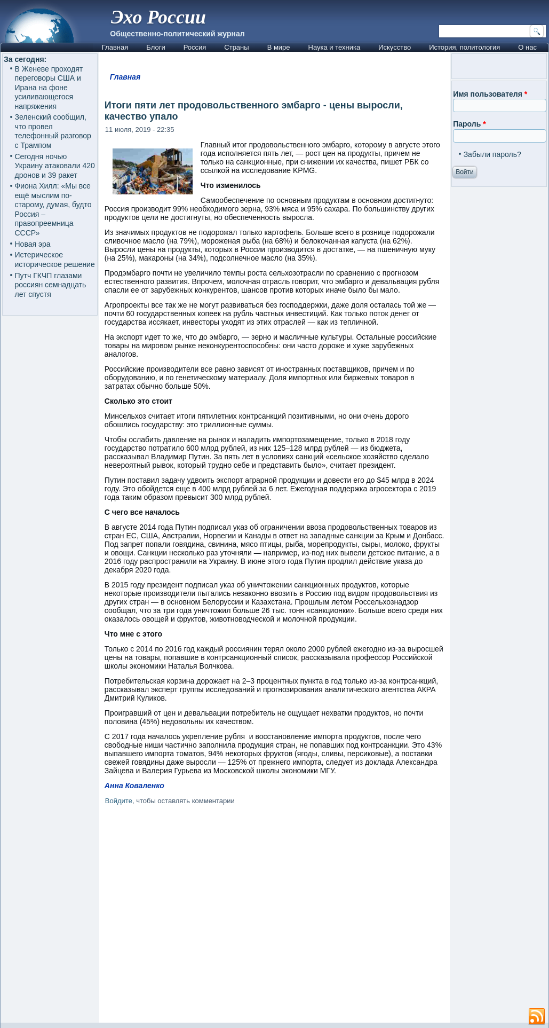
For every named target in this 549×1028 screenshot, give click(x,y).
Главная (115, 47)
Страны (236, 47)
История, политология (464, 47)
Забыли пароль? (492, 154)
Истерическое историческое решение (55, 259)
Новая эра (33, 244)
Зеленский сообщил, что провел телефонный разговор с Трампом (53, 131)
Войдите (118, 801)
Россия (195, 47)
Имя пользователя (490, 94)
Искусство (394, 47)
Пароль (469, 124)
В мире (278, 47)
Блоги (155, 47)
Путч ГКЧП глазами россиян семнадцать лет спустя (50, 285)
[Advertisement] (274, 916)
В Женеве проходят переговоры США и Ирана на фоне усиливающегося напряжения (49, 88)
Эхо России (158, 17)
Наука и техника (334, 47)
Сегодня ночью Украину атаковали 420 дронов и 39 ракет (55, 165)
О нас (527, 47)
